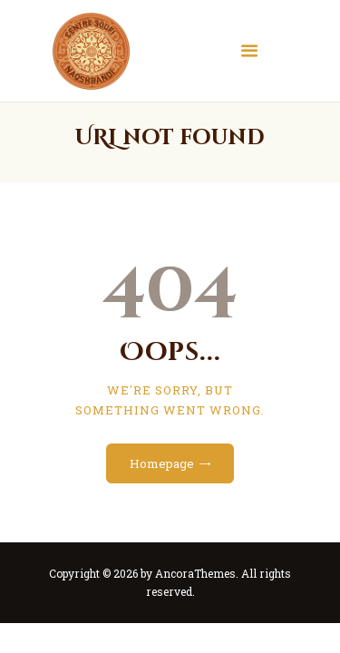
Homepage (162, 463)
